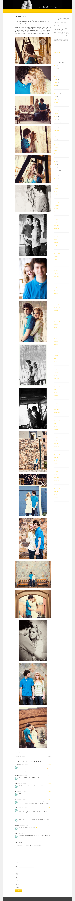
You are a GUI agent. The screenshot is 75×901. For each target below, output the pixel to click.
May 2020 (55, 194)
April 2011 (55, 400)
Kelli (40, 10)
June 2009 (56, 463)
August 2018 (56, 236)
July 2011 (55, 392)
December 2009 (57, 446)
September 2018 (57, 233)
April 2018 (55, 245)
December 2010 (57, 412)
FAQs (44, 10)
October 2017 (56, 259)
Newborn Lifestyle (57, 122)
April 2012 (55, 369)
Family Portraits (56, 93)
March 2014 (56, 330)
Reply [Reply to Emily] (49, 783)
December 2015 (57, 301)
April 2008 (55, 502)
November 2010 (57, 415)
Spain (55, 153)
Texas (55, 158)
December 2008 (57, 480)
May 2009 (55, 466)
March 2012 (56, 372)
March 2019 (56, 219)
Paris (55, 133)
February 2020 (56, 197)
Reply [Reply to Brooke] (49, 799)
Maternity (55, 110)
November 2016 (57, 279)
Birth (55, 76)
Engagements (23, 752)
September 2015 (57, 307)
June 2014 (56, 324)
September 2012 (57, 355)
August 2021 (56, 185)
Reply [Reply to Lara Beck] (49, 825)
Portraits (55, 141)
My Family (55, 116)
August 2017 (56, 262)
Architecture (56, 68)
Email (16, 866)
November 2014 (57, 316)
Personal (55, 139)
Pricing (35, 10)
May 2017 (55, 267)
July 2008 (55, 494)
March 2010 (56, 437)
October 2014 (56, 318)
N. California (56, 119)
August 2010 (56, 423)
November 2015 (57, 304)
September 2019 (57, 208)
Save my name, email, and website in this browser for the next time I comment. (17, 880)
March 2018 (56, 248)
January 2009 (56, 477)
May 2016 (55, 287)
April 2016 (55, 290)
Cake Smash (56, 79)
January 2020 (56, 199)
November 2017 (57, 256)
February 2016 (56, 296)
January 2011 (56, 409)
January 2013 (56, 347)
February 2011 (56, 406)
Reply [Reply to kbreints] (49, 817)
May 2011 (55, 398)
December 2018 (57, 228)
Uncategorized (56, 170)
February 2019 (56, 222)
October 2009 (56, 451)
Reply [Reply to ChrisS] (49, 807)
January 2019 (56, 225)
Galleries (29, 10)
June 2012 (56, 364)
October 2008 (56, 485)
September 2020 (57, 188)
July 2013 (55, 338)
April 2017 (55, 270)
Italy (55, 105)
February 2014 (56, 333)
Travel (55, 161)
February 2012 (56, 375)
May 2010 (55, 432)
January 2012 (56, 378)
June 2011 (56, 395)
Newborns (56, 127)
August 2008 (56, 491)
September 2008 (57, 488)
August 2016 (56, 284)
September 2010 (57, 420)
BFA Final (55, 73)
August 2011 (56, 389)
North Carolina (56, 130)
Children (55, 82)
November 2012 (57, 352)
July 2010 (55, 426)
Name (16, 862)
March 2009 (56, 471)
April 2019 (55, 216)
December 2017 (57, 253)
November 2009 (57, 449)
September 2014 (57, 321)
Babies (55, 71)
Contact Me (50, 10)
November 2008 (57, 483)
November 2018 (57, 231)
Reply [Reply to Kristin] (49, 775)
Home (24, 10)
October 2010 (56, 417)
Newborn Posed (57, 124)
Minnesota (56, 113)
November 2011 (57, 381)
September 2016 (57, 282)
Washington (56, 175)
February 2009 (56, 474)
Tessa (49, 756)
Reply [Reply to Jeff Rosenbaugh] (49, 764)
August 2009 (56, 457)
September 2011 (57, 386)
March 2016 (56, 293)
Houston (55, 99)
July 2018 (55, 239)
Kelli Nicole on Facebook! (58, 52)
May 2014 (55, 327)
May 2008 (55, 500)
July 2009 (55, 460)
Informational (56, 102)
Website (16, 869)
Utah (26, 752)
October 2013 (56, 335)
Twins (55, 167)
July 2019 (55, 211)
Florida (55, 96)
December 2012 (57, 349)
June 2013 (56, 341)
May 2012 (55, 366)
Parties (55, 136)
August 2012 (56, 358)
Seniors (55, 150)
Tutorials (55, 164)
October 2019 (56, 205)
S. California (56, 147)
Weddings (56, 178)
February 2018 (56, 250)
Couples (19, 752)
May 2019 (55, 214)
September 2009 (57, 454)
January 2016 (56, 299)
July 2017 (55, 265)
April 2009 (55, 468)
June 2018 (56, 242)
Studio (55, 156)
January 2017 (56, 276)
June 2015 (56, 310)
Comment (16, 848)
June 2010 (56, 429)
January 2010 (56, 443)
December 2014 (57, 313)
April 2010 (55, 434)
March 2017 (56, 273)
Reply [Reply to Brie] (49, 791)
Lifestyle (55, 107)
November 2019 (57, 202)
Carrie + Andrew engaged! (20, 756)
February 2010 (56, 440)
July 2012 (55, 361)
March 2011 (56, 403)
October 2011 (56, 383)
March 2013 (56, 344)
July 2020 (55, 191)
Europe (55, 90)
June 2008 (56, 497)
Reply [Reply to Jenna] (49, 833)
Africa (55, 65)
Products (55, 144)
